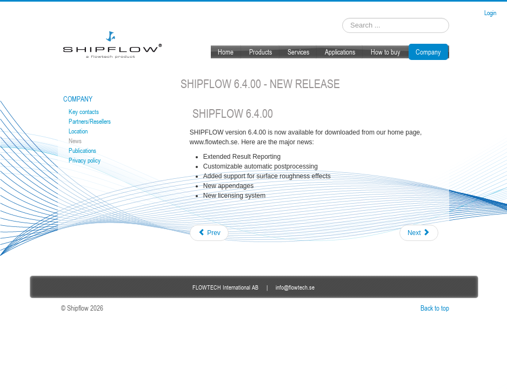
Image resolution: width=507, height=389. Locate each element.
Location (78, 131)
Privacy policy (85, 160)
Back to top (435, 308)
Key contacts (84, 111)
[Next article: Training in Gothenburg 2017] (418, 233)
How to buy (385, 52)
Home (226, 52)
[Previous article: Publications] (209, 233)
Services (298, 52)
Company (428, 52)
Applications (340, 52)
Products (260, 52)
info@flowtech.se (295, 287)
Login (490, 12)
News (75, 140)
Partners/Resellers (90, 121)
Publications (82, 150)
